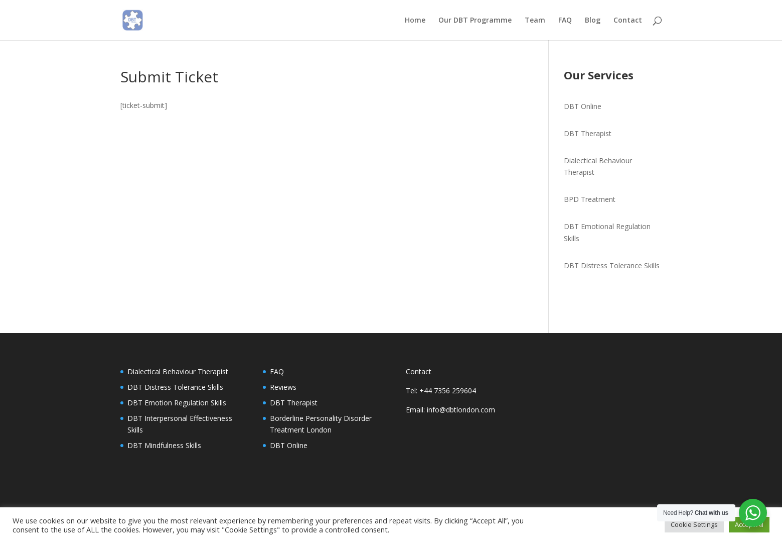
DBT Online (582, 106)
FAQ (565, 21)
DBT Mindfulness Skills (164, 445)
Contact (627, 21)
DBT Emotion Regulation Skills (176, 402)
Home (415, 21)
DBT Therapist (587, 133)
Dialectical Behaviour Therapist (177, 371)
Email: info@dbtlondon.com (450, 409)
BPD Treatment (589, 199)
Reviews (283, 387)
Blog (592, 21)
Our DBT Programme (475, 21)
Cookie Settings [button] (694, 524)
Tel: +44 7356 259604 (441, 390)
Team (535, 21)
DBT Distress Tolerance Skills (612, 265)
